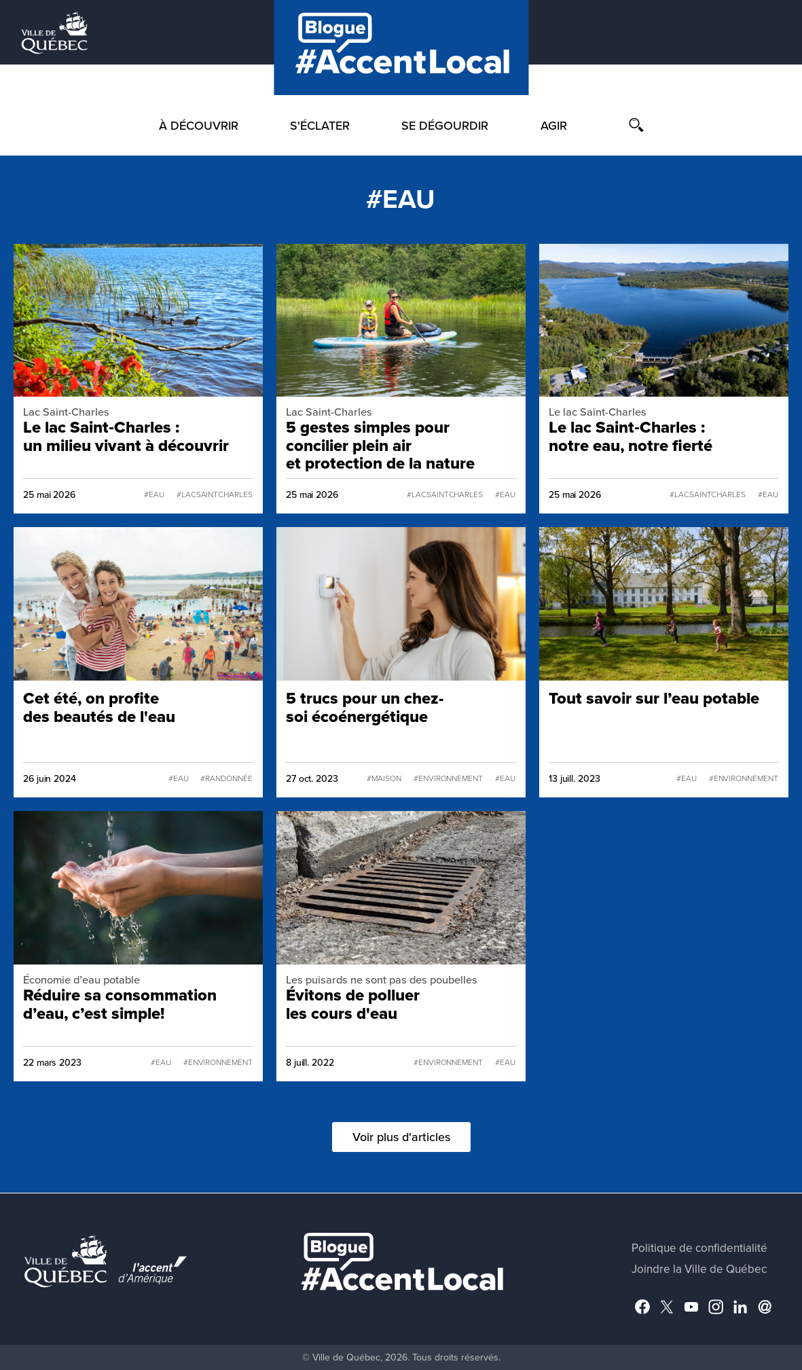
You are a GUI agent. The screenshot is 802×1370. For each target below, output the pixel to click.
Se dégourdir (444, 125)
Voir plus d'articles (401, 1137)
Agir (554, 125)
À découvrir (198, 125)
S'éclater (320, 125)
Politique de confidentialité (699, 1248)
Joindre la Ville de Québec (699, 1269)
